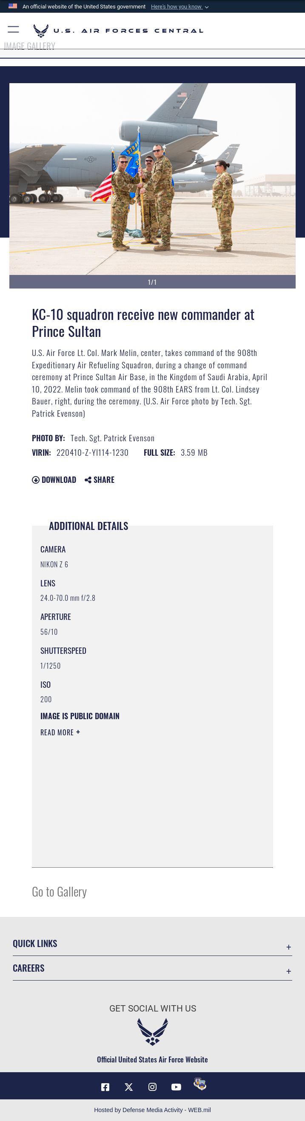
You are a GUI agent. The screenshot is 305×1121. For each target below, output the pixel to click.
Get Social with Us (152, 1008)
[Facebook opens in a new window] (105, 1087)
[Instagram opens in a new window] (152, 1087)
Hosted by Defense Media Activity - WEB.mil (152, 1110)
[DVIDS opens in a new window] (200, 1084)
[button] (181, 7)
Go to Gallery (59, 891)
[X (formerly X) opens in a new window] (129, 1087)
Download (54, 479)
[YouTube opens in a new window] (176, 1087)
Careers (28, 967)
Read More (58, 732)
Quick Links (35, 943)
